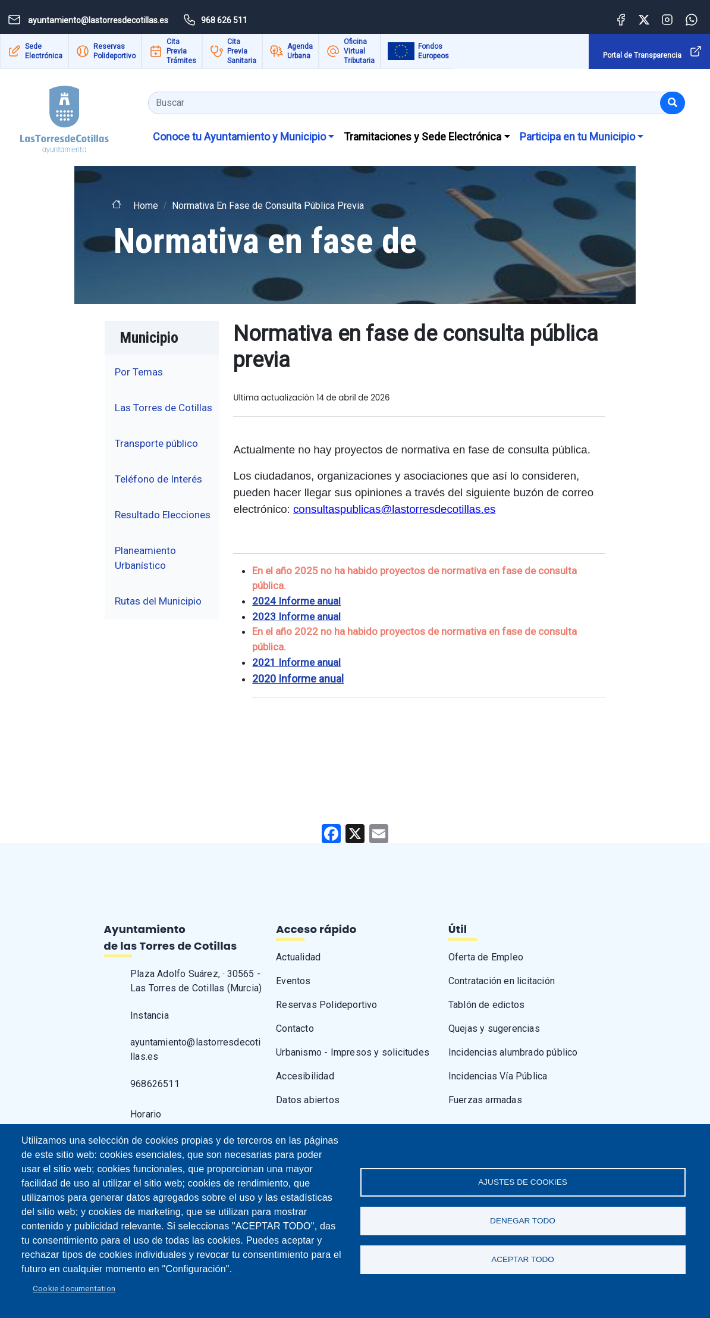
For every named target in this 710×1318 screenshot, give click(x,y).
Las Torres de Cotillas (163, 408)
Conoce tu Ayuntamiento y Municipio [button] (239, 136)
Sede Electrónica (43, 51)
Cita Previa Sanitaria (241, 51)
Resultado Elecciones (163, 515)
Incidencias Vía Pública (498, 1076)
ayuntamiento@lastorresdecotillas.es (195, 1049)
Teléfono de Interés (158, 479)
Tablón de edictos (486, 1004)
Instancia (149, 1015)
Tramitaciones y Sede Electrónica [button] (422, 136)
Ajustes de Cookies (522, 1182)
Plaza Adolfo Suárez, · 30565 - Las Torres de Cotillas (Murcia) (196, 981)
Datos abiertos (308, 1100)
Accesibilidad (305, 1076)
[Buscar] (672, 103)
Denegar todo (522, 1220)
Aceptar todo (522, 1259)
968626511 (155, 1084)
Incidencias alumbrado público (513, 1052)
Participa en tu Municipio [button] (577, 136)
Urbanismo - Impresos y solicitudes (352, 1052)
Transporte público (156, 443)
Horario (145, 1114)
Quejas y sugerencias (494, 1028)
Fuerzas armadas (485, 1100)
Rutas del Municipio (158, 601)
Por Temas (139, 372)
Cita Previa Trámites (181, 51)
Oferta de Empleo (485, 957)
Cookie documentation (74, 1288)
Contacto (295, 1028)
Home (145, 205)
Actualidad (298, 957)
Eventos (293, 981)
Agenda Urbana (300, 51)
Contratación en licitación (501, 981)
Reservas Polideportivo (114, 51)
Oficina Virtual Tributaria (359, 51)
